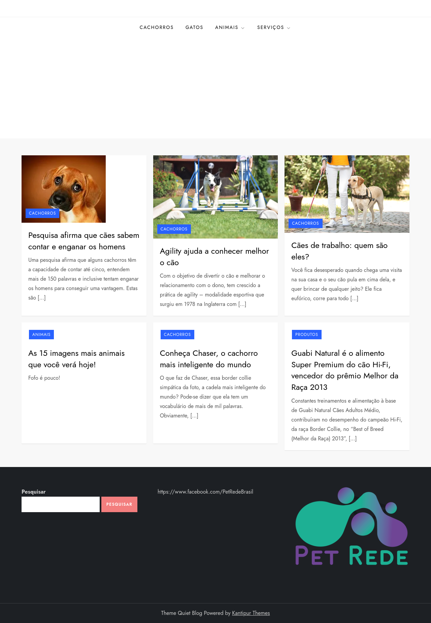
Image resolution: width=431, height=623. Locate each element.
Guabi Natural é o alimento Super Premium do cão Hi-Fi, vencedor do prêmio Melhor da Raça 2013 (344, 370)
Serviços (274, 27)
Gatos (194, 27)
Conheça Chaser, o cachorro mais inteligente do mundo (209, 358)
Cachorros (157, 27)
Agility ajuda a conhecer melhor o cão (214, 256)
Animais (230, 27)
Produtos (306, 335)
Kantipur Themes (251, 613)
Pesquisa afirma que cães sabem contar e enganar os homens (83, 240)
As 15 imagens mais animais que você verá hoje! (76, 358)
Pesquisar (34, 492)
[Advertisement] (215, 88)
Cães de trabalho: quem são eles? (339, 250)
